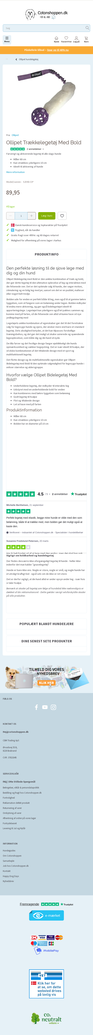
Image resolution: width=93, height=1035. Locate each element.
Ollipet (15, 135)
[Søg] (87, 28)
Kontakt (6, 871)
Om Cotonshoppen (12, 855)
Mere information (15, 172)
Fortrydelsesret (10, 823)
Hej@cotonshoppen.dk (15, 731)
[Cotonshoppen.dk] (46, 14)
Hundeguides (9, 850)
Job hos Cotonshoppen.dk (16, 865)
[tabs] (86, 40)
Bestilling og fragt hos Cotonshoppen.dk (22, 792)
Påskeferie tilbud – (46, 50)
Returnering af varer (12, 808)
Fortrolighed (9, 797)
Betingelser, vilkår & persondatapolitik (21, 787)
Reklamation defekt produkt (16, 802)
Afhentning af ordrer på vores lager (19, 818)
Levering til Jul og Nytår (14, 828)
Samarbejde (8, 860)
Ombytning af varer (12, 813)
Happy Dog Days (11, 876)
